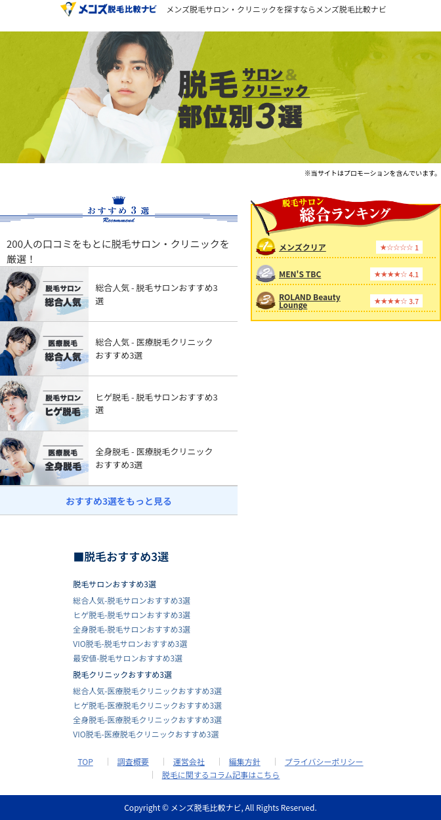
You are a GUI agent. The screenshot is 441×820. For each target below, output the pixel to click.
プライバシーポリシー (324, 762)
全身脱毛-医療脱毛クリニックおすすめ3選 (147, 719)
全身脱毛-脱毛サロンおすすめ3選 (131, 629)
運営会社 (189, 762)
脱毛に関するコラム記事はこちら (221, 775)
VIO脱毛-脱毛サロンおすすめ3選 (130, 643)
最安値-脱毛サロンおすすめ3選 (127, 657)
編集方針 (245, 762)
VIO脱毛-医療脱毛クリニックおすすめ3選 (146, 733)
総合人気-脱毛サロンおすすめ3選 (131, 600)
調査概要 (133, 762)
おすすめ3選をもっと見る (119, 500)
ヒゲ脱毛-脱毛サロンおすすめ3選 (131, 614)
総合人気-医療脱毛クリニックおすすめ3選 (147, 690)
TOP (85, 762)
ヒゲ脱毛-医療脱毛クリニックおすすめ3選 (147, 705)
